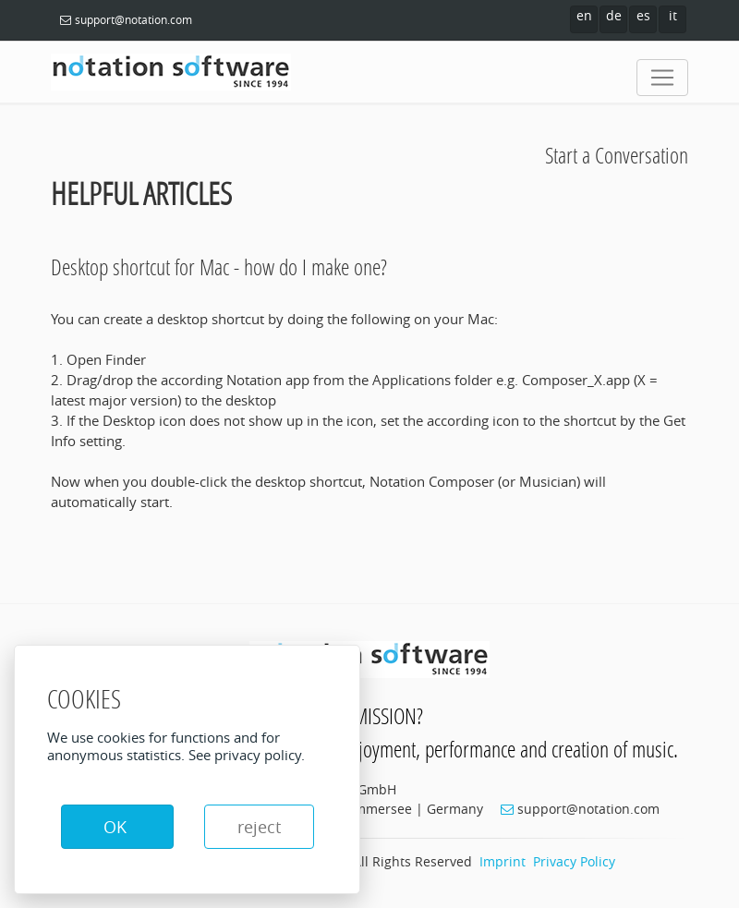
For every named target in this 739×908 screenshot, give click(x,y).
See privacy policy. (246, 754)
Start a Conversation (616, 154)
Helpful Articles (141, 193)
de (614, 15)
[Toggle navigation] (662, 77)
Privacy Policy (574, 861)
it (673, 15)
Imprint (502, 861)
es (643, 15)
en (584, 15)
